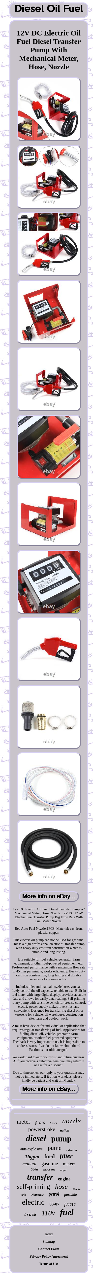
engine (64, 1178)
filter (66, 1156)
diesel (36, 1138)
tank (23, 1195)
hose (61, 1186)
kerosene (49, 1169)
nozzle (71, 1121)
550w (34, 1169)
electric (33, 1202)
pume (55, 1147)
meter (24, 1121)
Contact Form (48, 1249)
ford (49, 1156)
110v (48, 1213)
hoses (53, 1123)
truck (30, 1214)
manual (29, 1163)
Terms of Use (48, 1264)
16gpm (32, 1157)
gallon (64, 1130)
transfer (40, 1176)
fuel (67, 1212)
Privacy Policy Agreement (49, 1256)
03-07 (55, 1204)
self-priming (33, 1186)
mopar (63, 1170)
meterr (69, 1163)
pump (61, 1138)
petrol (54, 1194)
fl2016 (40, 1123)
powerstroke (41, 1129)
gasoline (49, 1163)
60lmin (77, 1189)
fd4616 (69, 1204)
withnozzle (37, 1195)
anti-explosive (31, 1149)
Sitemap (49, 1241)
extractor (71, 1149)
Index (48, 1234)
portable (70, 1195)
